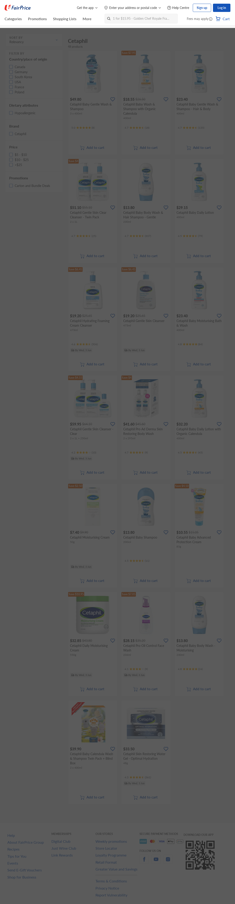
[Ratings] (83, 128)
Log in (222, 8)
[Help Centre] (178, 8)
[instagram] (168, 862)
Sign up (202, 8)
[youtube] (156, 862)
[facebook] (144, 862)
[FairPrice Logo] (18, 7)
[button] (211, 19)
